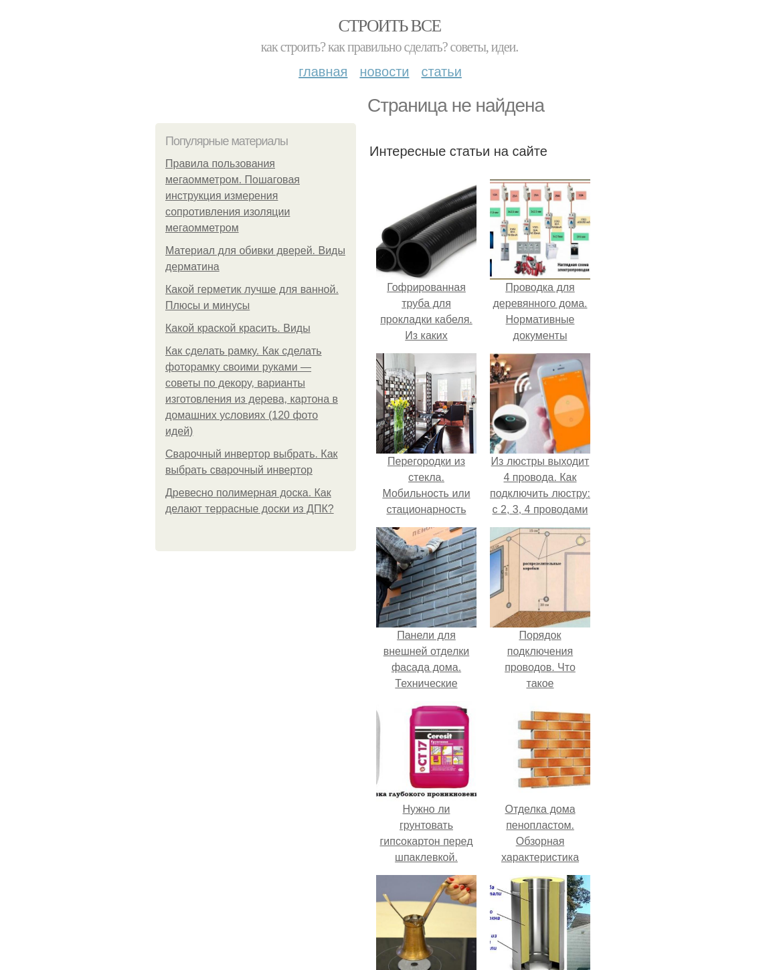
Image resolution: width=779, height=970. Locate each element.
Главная (322, 71)
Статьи (441, 71)
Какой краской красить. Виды (238, 328)
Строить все (389, 25)
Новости (384, 71)
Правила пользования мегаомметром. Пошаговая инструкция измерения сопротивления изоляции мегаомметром (232, 195)
